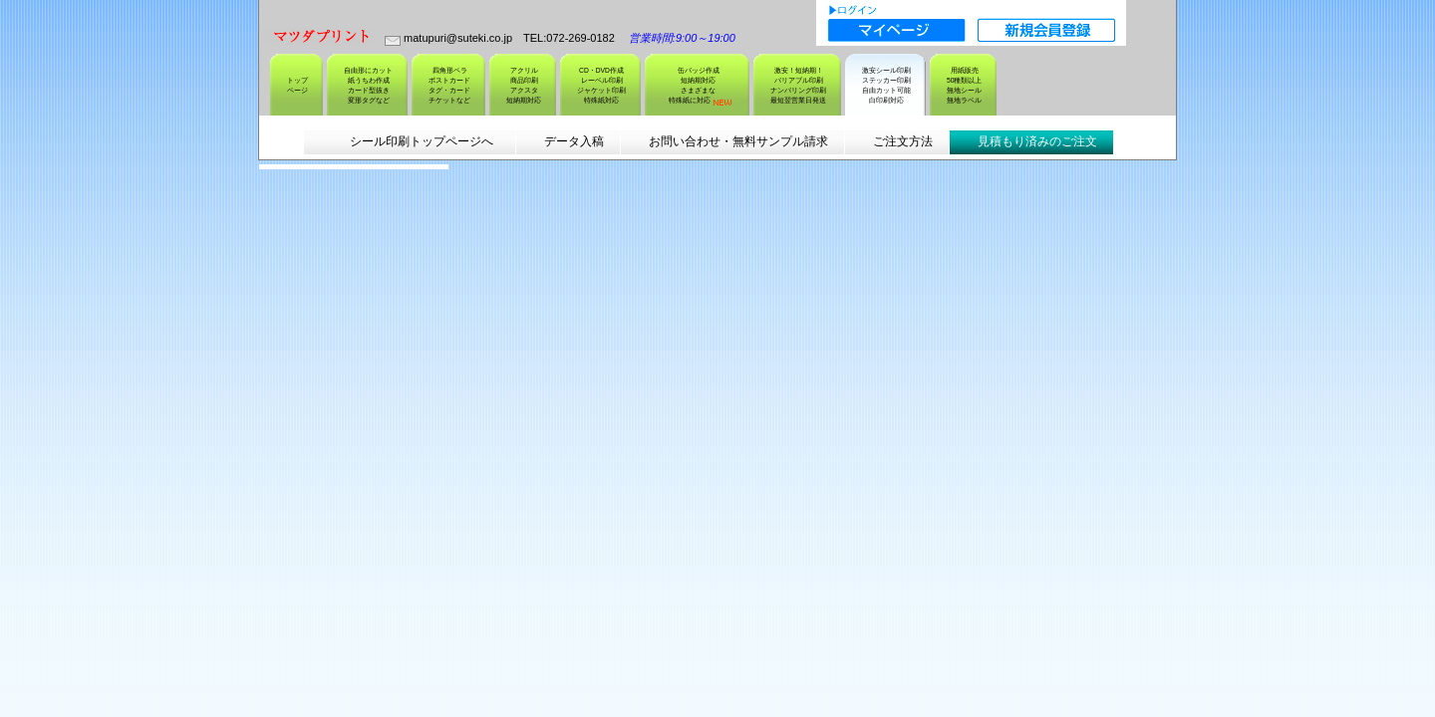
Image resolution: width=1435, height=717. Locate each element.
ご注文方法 (903, 141)
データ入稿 (574, 141)
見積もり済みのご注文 (1037, 141)
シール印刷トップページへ (420, 141)
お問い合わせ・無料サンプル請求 (738, 141)
